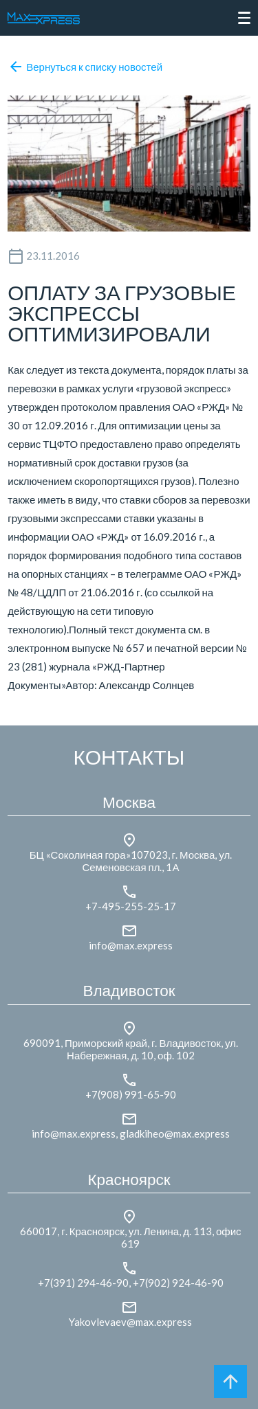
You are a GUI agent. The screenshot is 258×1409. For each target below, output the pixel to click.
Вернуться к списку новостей (85, 66)
